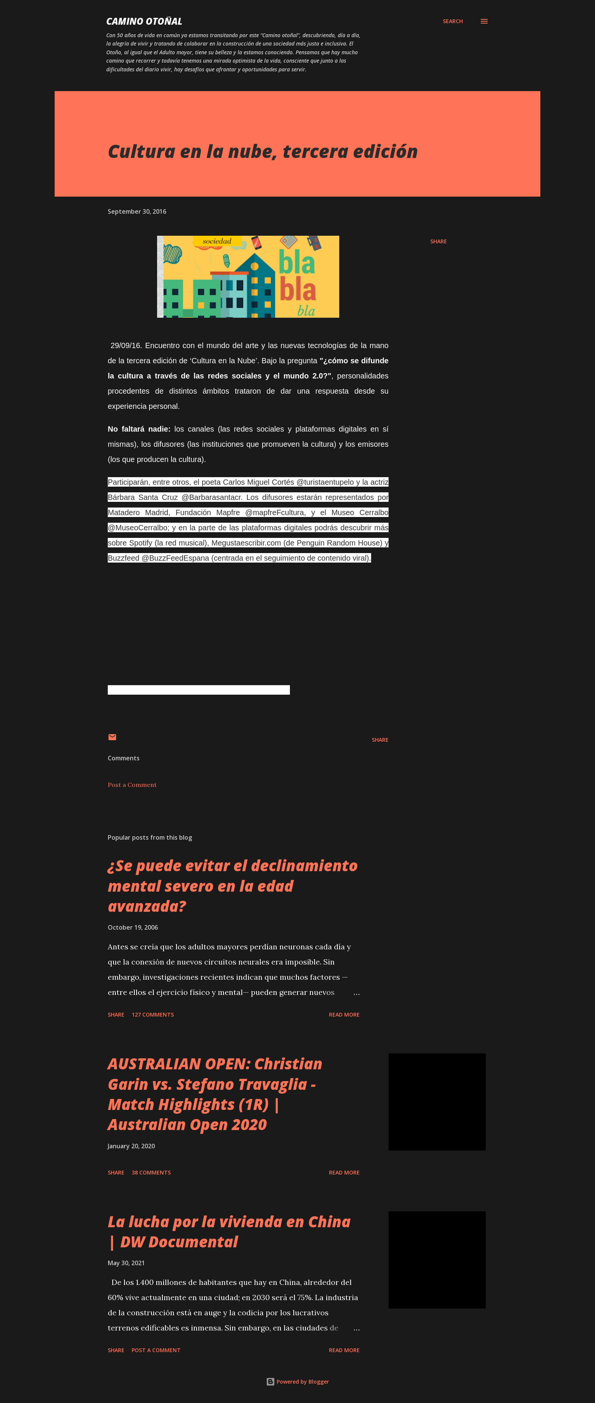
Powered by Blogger (297, 1381)
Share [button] (438, 241)
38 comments (151, 1172)
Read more (344, 1014)
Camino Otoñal (144, 21)
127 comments (153, 1014)
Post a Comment (132, 784)
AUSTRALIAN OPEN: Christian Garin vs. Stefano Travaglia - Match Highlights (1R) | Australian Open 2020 (215, 1094)
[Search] (453, 21)
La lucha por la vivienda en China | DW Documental (229, 1231)
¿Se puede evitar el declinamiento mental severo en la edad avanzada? (233, 885)
